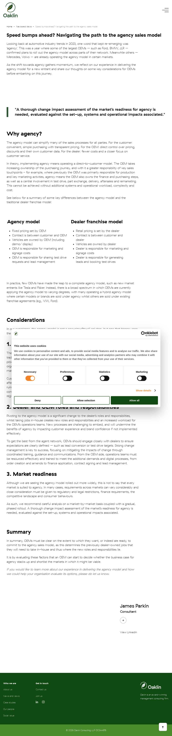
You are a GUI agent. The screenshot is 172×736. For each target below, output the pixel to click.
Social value (8, 715)
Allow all (134, 400)
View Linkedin (128, 632)
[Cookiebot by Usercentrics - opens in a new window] (143, 333)
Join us (39, 696)
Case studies (9, 702)
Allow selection (86, 400)
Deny (38, 400)
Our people (8, 709)
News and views (23, 26)
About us (7, 689)
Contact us (41, 689)
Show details (143, 390)
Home (9, 26)
